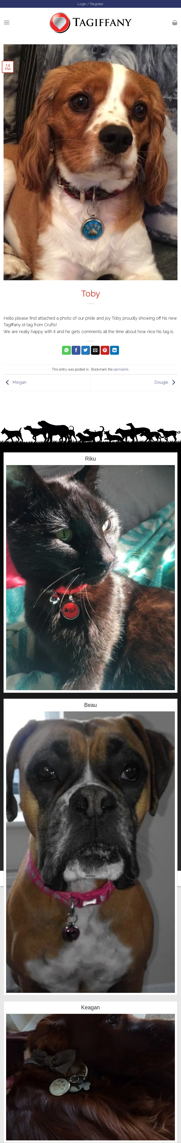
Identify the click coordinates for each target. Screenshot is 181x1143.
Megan (15, 382)
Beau (90, 705)
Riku (90, 459)
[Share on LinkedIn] (114, 350)
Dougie (165, 382)
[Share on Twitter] (85, 350)
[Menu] (7, 22)
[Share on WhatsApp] (66, 350)
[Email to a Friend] (95, 350)
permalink (121, 369)
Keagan (90, 1007)
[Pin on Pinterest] (105, 350)
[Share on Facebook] (76, 350)
